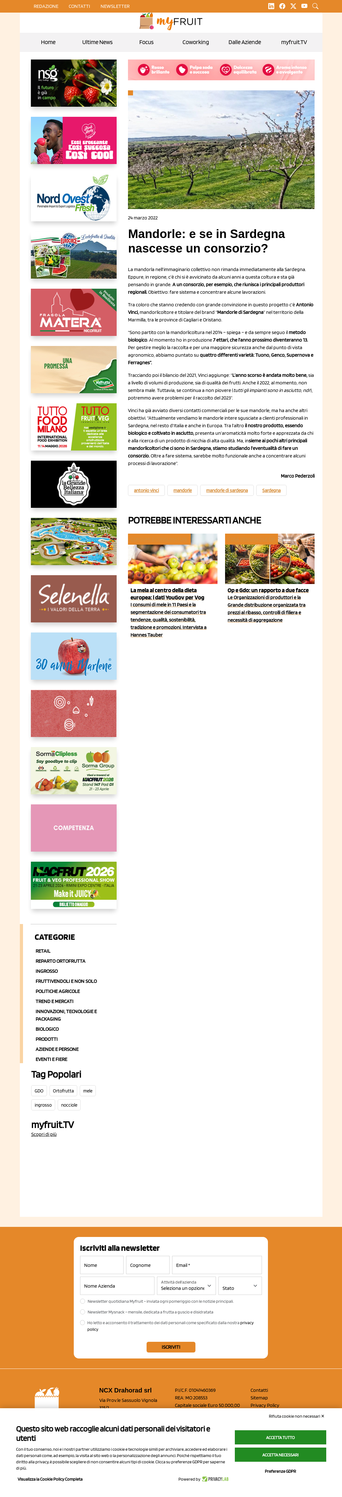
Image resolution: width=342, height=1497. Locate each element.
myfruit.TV (294, 42)
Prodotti (47, 1039)
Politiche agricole (58, 991)
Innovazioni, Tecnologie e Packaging (66, 1015)
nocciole (69, 1105)
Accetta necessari (280, 1454)
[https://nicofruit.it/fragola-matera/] (74, 317)
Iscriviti (171, 1347)
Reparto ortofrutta (60, 961)
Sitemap (259, 1398)
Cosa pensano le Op (251, 539)
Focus (146, 42)
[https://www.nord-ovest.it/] (74, 202)
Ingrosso (47, 971)
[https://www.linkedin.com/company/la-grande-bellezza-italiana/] (74, 489)
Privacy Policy (265, 1405)
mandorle (182, 490)
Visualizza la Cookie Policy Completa (50, 1479)
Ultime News (97, 42)
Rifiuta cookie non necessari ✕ (297, 1416)
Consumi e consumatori (158, 539)
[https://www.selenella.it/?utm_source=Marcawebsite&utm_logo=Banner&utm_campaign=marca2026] (74, 603)
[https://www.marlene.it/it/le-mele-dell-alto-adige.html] (74, 661)
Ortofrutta (63, 1091)
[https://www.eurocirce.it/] (74, 260)
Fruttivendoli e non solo (66, 981)
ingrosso (43, 1105)
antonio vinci (146, 490)
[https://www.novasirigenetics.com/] (74, 88)
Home (48, 42)
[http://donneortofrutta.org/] (74, 833)
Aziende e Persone (57, 1049)
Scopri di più (44, 1134)
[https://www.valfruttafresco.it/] (74, 374)
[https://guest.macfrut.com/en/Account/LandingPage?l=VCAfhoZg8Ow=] (74, 890)
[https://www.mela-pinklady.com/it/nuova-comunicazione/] (74, 145)
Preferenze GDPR (280, 1471)
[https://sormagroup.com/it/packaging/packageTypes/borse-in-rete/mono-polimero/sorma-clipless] (74, 775)
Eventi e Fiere (51, 1059)
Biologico (47, 1029)
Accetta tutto (280, 1437)
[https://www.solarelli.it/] (74, 546)
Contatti (259, 1390)
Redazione (46, 6)
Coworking (196, 42)
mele (87, 1091)
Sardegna (271, 490)
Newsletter (115, 6)
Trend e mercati (54, 1001)
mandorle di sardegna (227, 490)
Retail (43, 951)
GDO (39, 1091)
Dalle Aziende (245, 42)
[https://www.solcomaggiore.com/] (74, 718)
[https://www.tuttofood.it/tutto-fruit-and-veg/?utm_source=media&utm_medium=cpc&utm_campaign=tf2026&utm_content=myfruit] (74, 432)
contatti (79, 6)
